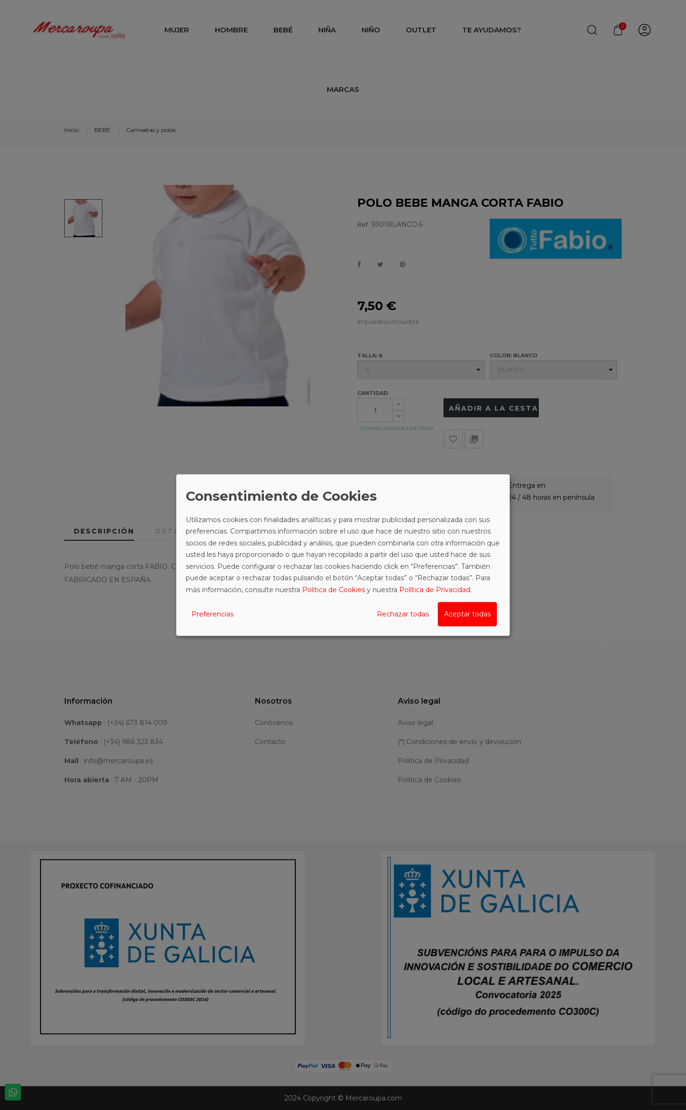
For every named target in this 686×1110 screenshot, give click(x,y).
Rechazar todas (403, 614)
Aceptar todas (467, 614)
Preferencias (212, 614)
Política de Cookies (333, 589)
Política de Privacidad (434, 589)
